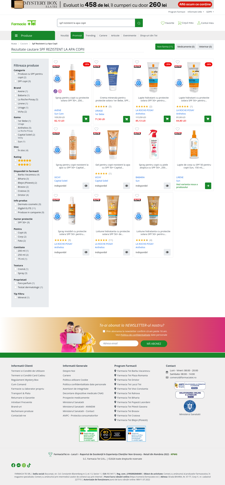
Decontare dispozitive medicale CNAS (83, 393)
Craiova (23, 190)
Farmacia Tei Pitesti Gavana (130, 406)
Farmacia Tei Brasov (126, 411)
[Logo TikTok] (29, 465)
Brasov (23, 186)
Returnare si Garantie (23, 397)
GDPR (209, 11)
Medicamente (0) (185, 46)
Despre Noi (69, 370)
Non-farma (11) (165, 46)
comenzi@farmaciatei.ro (183, 377)
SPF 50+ (23, 222)
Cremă (22, 269)
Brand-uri (16, 406)
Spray (22, 273)
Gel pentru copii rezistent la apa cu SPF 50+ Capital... (112, 166)
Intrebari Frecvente (21, 402)
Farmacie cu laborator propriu (27, 388)
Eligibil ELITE (26, 208)
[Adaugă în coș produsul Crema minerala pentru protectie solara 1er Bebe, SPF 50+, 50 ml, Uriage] (126, 119)
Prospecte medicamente (76, 397)
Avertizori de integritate (75, 388)
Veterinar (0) (205, 46)
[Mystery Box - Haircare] (112, 4)
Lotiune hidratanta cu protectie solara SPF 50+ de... (113, 232)
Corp (21, 236)
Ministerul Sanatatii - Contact (78, 411)
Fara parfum (26, 283)
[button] (85, 186)
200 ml (23, 250)
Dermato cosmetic (29, 204)
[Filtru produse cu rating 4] (15, 164)
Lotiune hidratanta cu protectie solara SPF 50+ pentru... (153, 232)
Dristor (23, 194)
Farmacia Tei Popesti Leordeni (132, 402)
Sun (138, 180)
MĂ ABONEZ (154, 343)
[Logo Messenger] (19, 465)
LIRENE (179, 177)
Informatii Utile (195, 11)
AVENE (57, 110)
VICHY (57, 177)
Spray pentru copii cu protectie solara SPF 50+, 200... (72, 99)
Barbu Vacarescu (28, 174)
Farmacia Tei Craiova (127, 415)
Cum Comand (18, 384)
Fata (21, 240)
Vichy (22, 111)
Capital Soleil (26, 136)
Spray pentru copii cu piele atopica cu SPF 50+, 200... (153, 166)
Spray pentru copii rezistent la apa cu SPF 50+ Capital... (72, 166)
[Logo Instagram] (24, 465)
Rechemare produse (22, 411)
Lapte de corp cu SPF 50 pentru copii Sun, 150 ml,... (194, 166)
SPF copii (24, 81)
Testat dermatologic (30, 287)
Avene (22, 91)
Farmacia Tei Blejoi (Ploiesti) (131, 420)
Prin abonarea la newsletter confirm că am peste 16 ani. (136, 331)
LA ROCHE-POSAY (144, 110)
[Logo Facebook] (13, 465)
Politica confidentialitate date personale (84, 384)
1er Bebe (24, 122)
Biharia (23, 178)
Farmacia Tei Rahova (127, 393)
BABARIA (140, 177)
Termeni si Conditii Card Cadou (28, 375)
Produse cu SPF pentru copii (30, 75)
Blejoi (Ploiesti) (27, 182)
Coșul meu (186, 22)
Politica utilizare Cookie (75, 379)
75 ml (22, 258)
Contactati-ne (18, 415)
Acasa (14, 43)
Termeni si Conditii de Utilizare (28, 370)
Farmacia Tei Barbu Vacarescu (132, 370)
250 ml (23, 254)
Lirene (22, 103)
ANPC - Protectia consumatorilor (80, 415)
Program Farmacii (176, 11)
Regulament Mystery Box (24, 379)
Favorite (167, 23)
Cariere (67, 375)
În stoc (22, 150)
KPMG (174, 454)
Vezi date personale (141, 334)
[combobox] (96, 23)
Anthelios (25, 129)
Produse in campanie (30, 212)
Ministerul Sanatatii (73, 402)
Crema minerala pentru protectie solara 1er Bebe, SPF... (113, 99)
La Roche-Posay (27, 99)
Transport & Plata (20, 393)
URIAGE (99, 110)
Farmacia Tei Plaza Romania (131, 375)
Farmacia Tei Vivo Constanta (131, 388)
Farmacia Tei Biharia (126, 397)
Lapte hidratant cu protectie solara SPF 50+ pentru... (153, 99)
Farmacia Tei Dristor (126, 379)
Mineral (23, 297)
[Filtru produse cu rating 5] (15, 160)
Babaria (23, 95)
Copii (22, 232)
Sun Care (59, 113)
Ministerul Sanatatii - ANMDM (79, 406)
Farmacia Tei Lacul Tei (127, 384)
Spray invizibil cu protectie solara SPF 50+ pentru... (72, 232)
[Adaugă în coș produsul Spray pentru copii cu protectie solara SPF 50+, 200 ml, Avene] (85, 119)
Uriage (22, 107)
